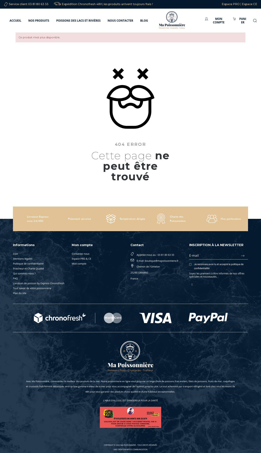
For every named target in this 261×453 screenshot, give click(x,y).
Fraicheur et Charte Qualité (28, 268)
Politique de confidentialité (28, 263)
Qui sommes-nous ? (24, 273)
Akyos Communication (137, 449)
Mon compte (79, 263)
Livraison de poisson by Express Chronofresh (38, 283)
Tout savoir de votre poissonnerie (32, 288)
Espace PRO (231, 4)
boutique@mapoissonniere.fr (161, 260)
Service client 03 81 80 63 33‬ (28, 4)
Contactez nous (80, 253)
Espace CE (249, 4)
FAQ (15, 278)
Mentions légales (22, 258)
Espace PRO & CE (81, 258)
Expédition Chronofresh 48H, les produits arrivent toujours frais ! (107, 4)
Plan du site (19, 293)
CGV (15, 253)
